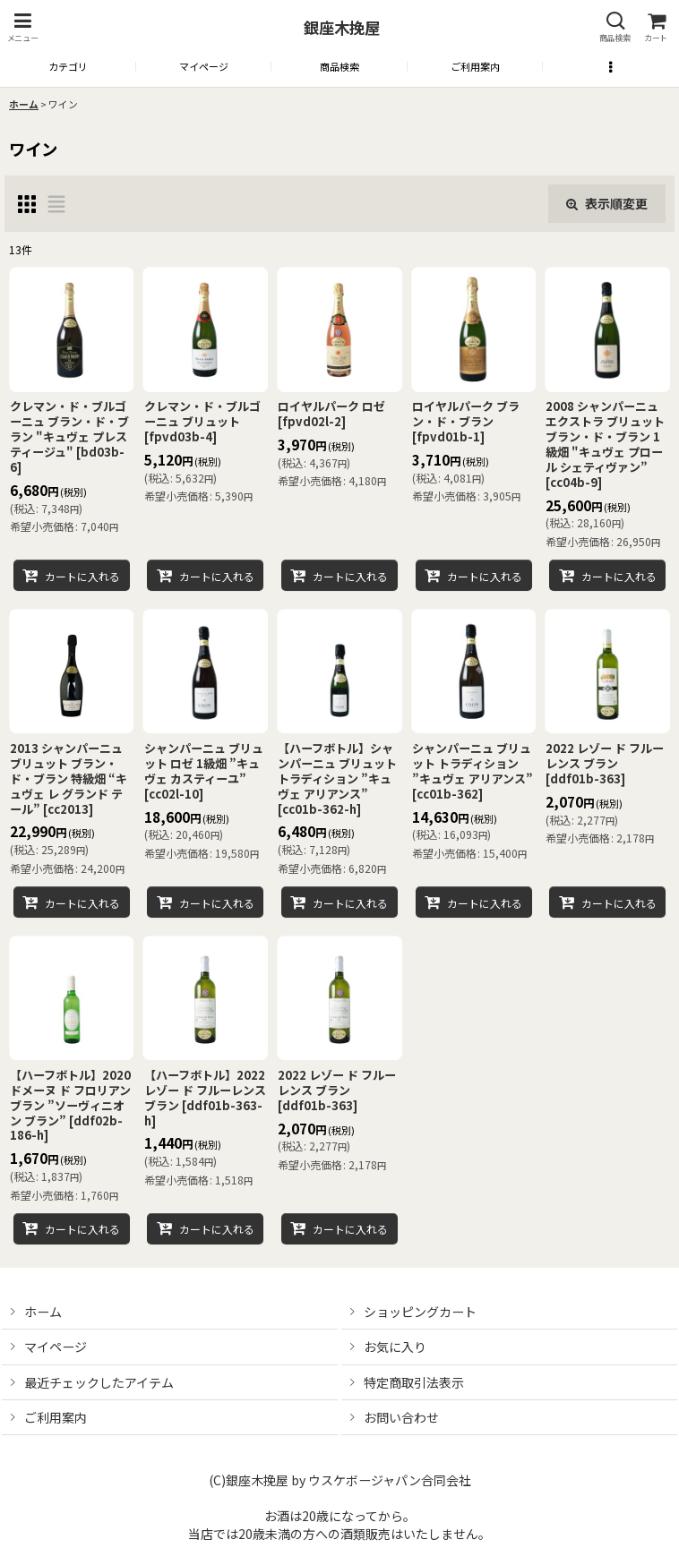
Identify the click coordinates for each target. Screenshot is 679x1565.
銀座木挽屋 (342, 27)
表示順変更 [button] (607, 203)
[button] (22, 27)
